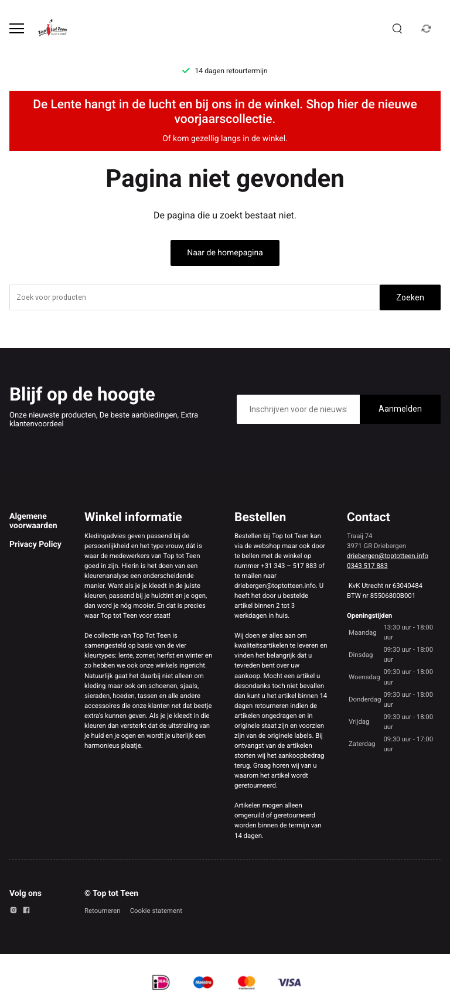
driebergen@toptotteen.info (387, 556)
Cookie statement (156, 910)
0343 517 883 (367, 566)
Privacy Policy (35, 544)
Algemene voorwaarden (33, 521)
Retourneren (102, 910)
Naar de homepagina (225, 253)
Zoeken (410, 297)
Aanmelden (400, 408)
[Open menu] (16, 28)
